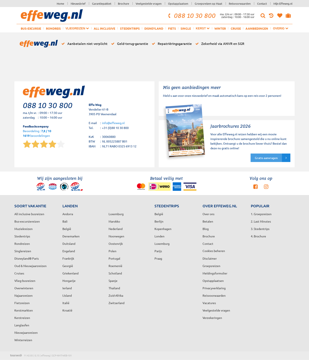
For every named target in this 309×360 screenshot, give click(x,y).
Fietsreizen (22, 303)
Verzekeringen (212, 318)
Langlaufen (21, 325)
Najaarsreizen (23, 295)
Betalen (208, 221)
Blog (206, 229)
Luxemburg (162, 243)
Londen (159, 236)
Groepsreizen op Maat (208, 3)
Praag (158, 258)
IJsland (67, 295)
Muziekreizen (23, 229)
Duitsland (68, 243)
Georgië (67, 266)
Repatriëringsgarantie (171, 43)
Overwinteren (23, 288)
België (66, 229)
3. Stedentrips (260, 229)
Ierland (67, 288)
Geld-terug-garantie (129, 43)
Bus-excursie (31, 28)
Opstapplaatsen (178, 3)
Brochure (123, 3)
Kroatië (67, 310)
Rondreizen (22, 243)
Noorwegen (116, 236)
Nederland (116, 229)
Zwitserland (116, 303)
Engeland (68, 251)
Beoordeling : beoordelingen (37, 133)
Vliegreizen (77, 28)
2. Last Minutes (261, 221)
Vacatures (209, 303)
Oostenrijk (116, 243)
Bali (65, 221)
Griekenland (70, 273)
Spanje (113, 280)
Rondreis (53, 28)
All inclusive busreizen (29, 214)
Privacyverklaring (214, 288)
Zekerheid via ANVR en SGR (219, 43)
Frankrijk (68, 258)
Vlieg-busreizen (24, 280)
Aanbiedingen (257, 28)
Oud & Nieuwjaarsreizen (30, 266)
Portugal (114, 258)
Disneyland (153, 28)
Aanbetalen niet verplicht (84, 43)
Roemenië (115, 266)
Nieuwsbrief (78, 3)
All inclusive (104, 28)
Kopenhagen (162, 229)
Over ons (208, 214)
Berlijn (158, 221)
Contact (262, 3)
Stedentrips (130, 28)
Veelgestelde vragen (148, 3)
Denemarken (71, 236)
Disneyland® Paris (26, 258)
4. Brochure (258, 236)
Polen (112, 251)
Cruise (236, 28)
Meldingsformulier (215, 273)
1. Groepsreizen (261, 214)
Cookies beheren (214, 251)
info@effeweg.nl (113, 123)
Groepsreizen (211, 266)
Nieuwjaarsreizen (26, 332)
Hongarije (69, 280)
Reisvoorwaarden (240, 3)
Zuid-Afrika (116, 295)
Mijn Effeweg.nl (282, 3)
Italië (65, 303)
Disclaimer (210, 258)
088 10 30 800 (191, 15)
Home (60, 3)
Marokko (114, 221)
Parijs (158, 251)
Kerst (203, 28)
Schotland (115, 273)
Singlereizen (22, 251)
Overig (280, 28)
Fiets (172, 28)
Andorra (67, 214)
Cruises (19, 273)
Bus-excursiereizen (27, 221)
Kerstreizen (22, 318)
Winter (220, 28)
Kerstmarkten (23, 310)
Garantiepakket (101, 3)
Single (186, 28)
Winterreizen (23, 340)
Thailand (114, 288)
